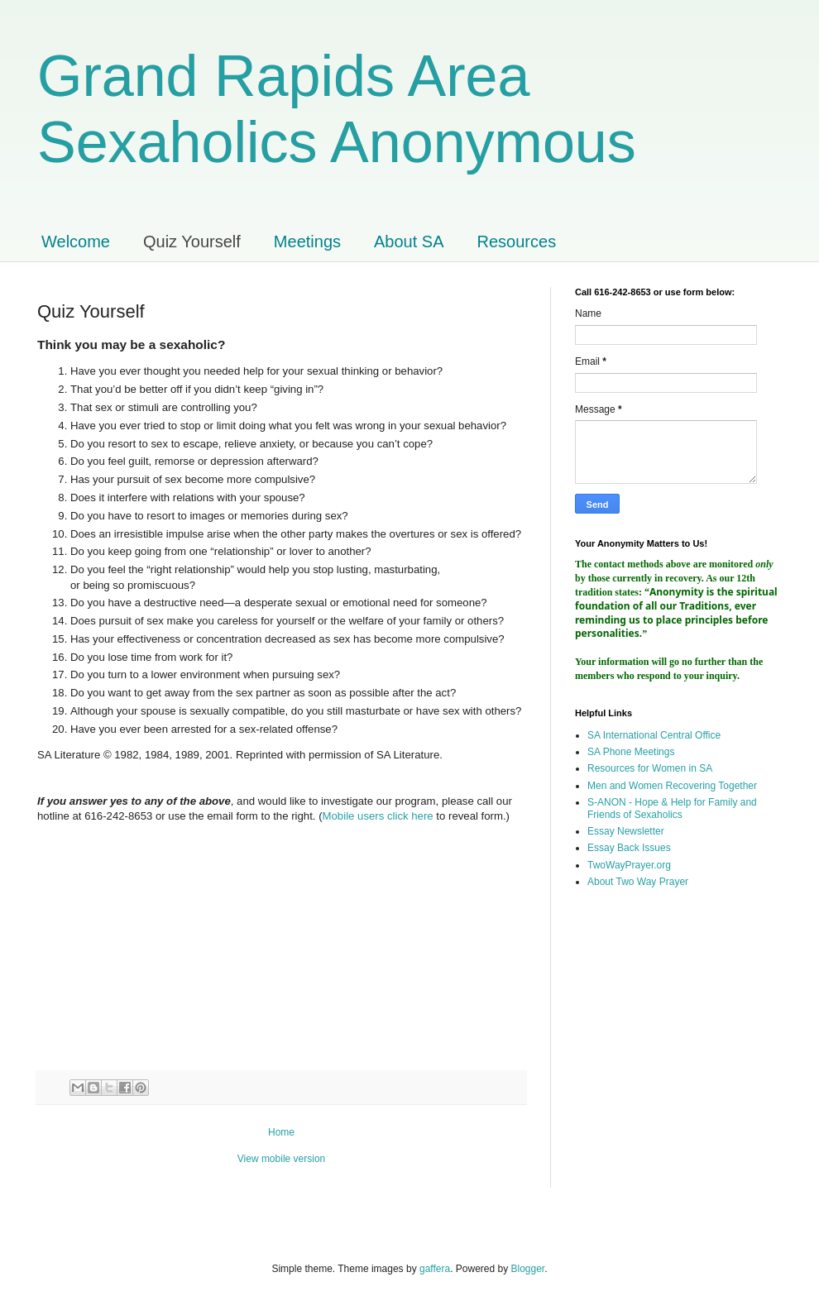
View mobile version (281, 1159)
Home (281, 1132)
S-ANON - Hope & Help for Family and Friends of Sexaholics (672, 808)
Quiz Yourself (192, 241)
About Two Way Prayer (637, 881)
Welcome (75, 241)
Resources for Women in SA (649, 768)
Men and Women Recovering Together (672, 786)
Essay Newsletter (625, 831)
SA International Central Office (654, 735)
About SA (409, 241)
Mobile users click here (378, 816)
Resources (517, 241)
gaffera (434, 1269)
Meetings (307, 241)
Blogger (528, 1269)
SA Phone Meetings (630, 752)
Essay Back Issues (629, 848)
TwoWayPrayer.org (629, 865)
